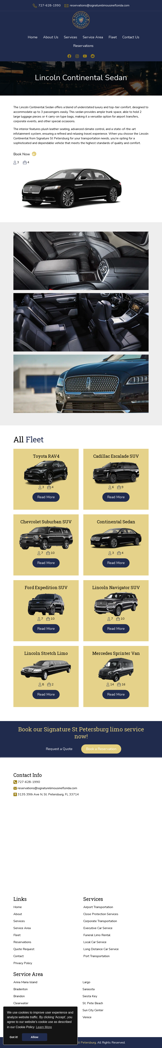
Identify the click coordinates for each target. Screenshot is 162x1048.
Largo (86, 982)
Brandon (19, 996)
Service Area (22, 928)
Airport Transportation (98, 907)
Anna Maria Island (25, 982)
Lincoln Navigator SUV (116, 587)
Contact (18, 956)
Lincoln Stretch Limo (46, 653)
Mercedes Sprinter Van (116, 653)
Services (19, 921)
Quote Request (23, 949)
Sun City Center (93, 1010)
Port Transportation (96, 956)
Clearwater (20, 1003)
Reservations (83, 45)
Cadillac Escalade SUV (116, 456)
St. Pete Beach (93, 1003)
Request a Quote (59, 749)
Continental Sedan (116, 521)
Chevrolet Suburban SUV (46, 521)
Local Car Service (94, 942)
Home (17, 907)
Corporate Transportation (100, 921)
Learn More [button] (44, 1027)
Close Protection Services (100, 914)
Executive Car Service (97, 928)
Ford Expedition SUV (46, 587)
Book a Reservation (101, 749)
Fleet (17, 935)
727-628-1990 (49, 5)
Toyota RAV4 (46, 456)
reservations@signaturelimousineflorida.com (99, 5)
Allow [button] (34, 1037)
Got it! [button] (14, 1037)
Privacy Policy (22, 963)
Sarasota (89, 989)
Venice (87, 1017)
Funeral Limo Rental (96, 935)
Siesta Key (90, 996)
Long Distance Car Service (101, 949)
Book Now (24, 154)
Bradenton (20, 989)
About (17, 914)
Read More (46, 497)
